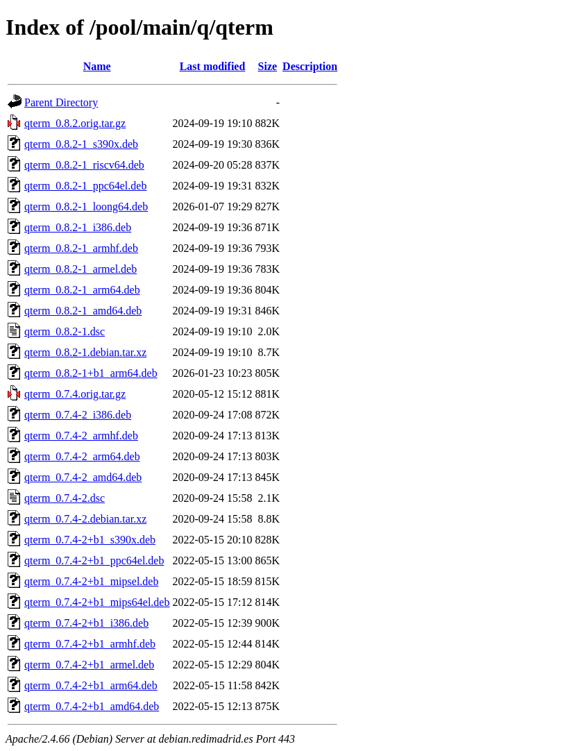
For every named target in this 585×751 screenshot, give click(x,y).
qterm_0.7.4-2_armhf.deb (81, 435)
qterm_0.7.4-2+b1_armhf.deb (89, 644)
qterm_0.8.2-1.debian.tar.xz (85, 352)
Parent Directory (61, 102)
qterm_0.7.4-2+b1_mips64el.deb (96, 602)
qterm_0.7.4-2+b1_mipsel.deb (91, 581)
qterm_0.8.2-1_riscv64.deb (84, 165)
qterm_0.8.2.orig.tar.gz (75, 123)
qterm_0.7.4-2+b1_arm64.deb (91, 685)
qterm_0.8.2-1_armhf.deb (81, 248)
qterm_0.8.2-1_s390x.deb (81, 144)
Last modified (213, 66)
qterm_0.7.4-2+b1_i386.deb (86, 623)
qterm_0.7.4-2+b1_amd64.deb (91, 706)
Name (97, 66)
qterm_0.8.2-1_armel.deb (80, 269)
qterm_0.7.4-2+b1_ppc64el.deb (94, 560)
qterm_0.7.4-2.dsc (64, 498)
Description (309, 66)
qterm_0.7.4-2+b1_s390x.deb (89, 540)
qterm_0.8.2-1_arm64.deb (82, 290)
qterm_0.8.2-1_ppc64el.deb (85, 186)
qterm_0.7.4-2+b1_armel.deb (89, 664)
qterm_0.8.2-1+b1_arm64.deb (91, 373)
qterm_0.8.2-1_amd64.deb (83, 311)
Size (268, 66)
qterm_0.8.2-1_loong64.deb (86, 206)
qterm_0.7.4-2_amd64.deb (83, 477)
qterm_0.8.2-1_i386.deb (77, 227)
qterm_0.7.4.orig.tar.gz (75, 394)
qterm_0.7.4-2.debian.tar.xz (85, 519)
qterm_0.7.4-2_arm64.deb (82, 456)
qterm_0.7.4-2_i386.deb (77, 415)
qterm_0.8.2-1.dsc (64, 331)
